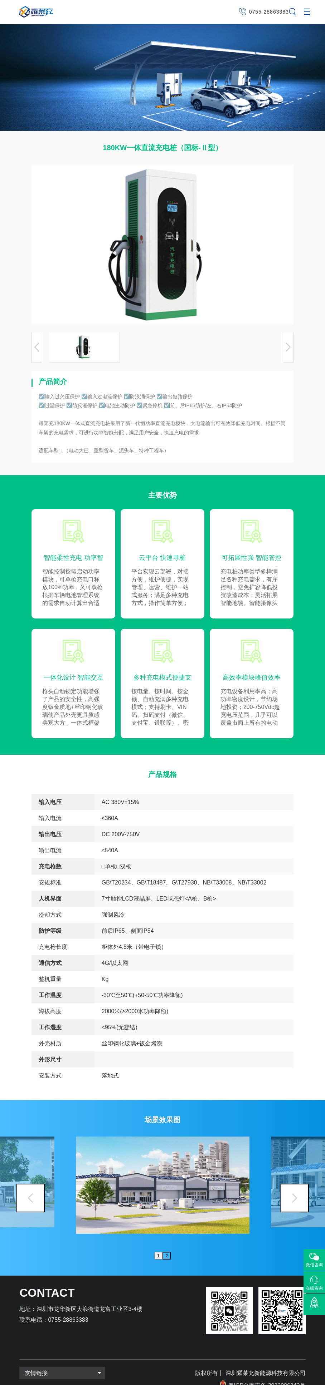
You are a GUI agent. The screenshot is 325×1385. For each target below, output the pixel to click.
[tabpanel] (162, 1182)
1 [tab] (158, 1241)
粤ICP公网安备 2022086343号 (266, 1372)
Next (294, 1191)
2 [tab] (166, 1241)
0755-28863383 (269, 12)
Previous (30, 1191)
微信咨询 (314, 1264)
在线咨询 (314, 1288)
